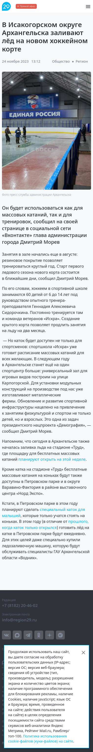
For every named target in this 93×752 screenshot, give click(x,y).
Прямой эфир (27, 6)
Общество (61, 61)
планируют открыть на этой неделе (52, 459)
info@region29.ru (19, 620)
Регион (82, 61)
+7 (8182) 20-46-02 (20, 605)
